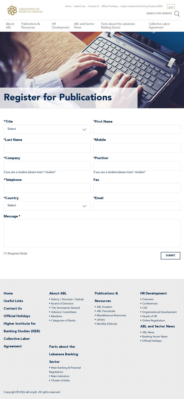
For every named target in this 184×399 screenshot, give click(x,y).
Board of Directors (62, 303)
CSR (144, 308)
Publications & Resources (30, 26)
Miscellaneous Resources (111, 315)
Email (98, 198)
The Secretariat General (65, 308)
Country (11, 198)
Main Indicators (60, 376)
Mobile (99, 140)
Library (101, 319)
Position (100, 158)
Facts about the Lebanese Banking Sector (118, 26)
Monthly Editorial (107, 324)
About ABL (10, 26)
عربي (171, 6)
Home (68, 6)
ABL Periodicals (106, 311)
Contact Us (93, 6)
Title (8, 122)
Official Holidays (110, 6)
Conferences (149, 303)
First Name (102, 122)
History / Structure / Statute (67, 299)
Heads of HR (149, 316)
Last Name (13, 140)
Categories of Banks (63, 320)
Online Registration (153, 320)
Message (12, 216)
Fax (96, 180)
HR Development (61, 26)
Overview (147, 299)
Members (56, 316)
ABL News (148, 332)
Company (12, 158)
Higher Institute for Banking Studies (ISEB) (142, 6)
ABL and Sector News (84, 26)
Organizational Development (159, 312)
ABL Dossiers (104, 307)
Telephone (13, 180)
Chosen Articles (60, 380)
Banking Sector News (154, 336)
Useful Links (79, 6)
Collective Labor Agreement (159, 26)
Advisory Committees (63, 312)
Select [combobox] (12, 129)
